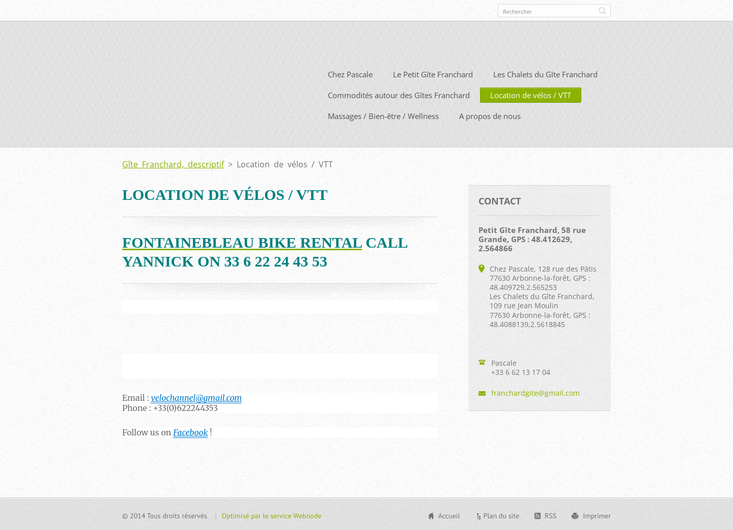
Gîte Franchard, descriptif (173, 163)
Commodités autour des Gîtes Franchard (399, 94)
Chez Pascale (350, 73)
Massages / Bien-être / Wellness (383, 115)
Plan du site (501, 514)
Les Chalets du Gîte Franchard (545, 73)
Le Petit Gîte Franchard (433, 73)
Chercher (602, 10)
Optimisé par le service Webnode (272, 514)
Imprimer (597, 514)
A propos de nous (490, 115)
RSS (550, 514)
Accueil (449, 514)
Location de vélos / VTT (530, 94)
